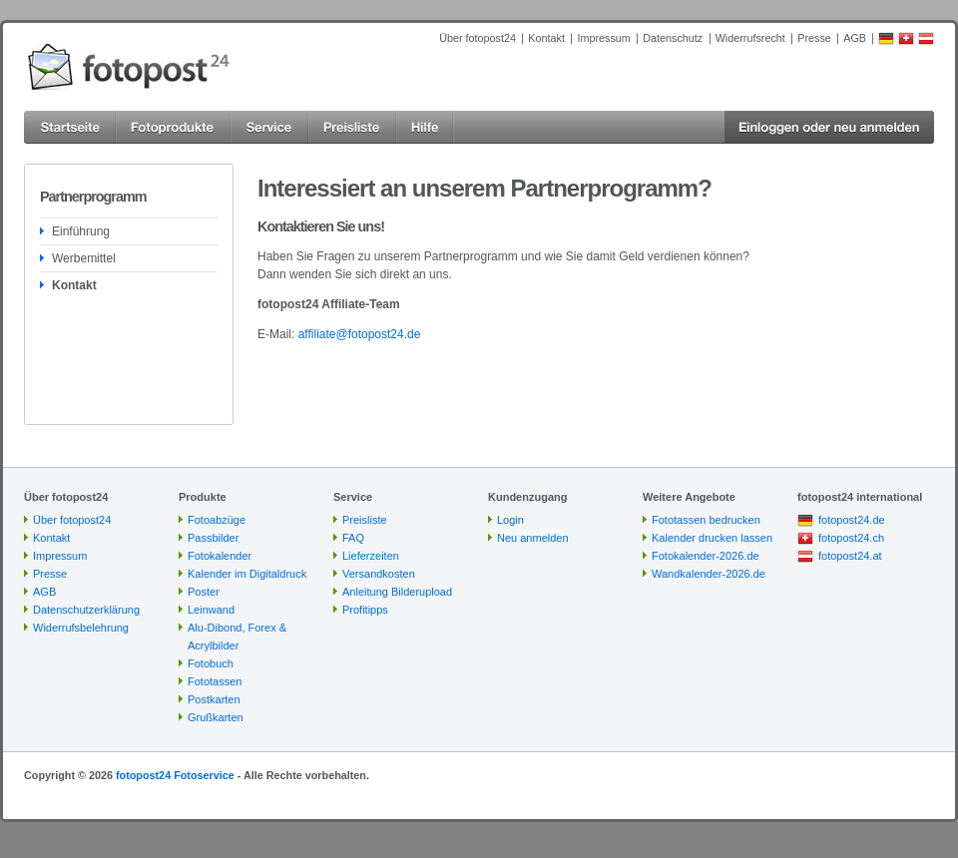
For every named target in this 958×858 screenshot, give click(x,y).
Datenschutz (673, 38)
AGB (854, 38)
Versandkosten (378, 574)
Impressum (603, 38)
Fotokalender (219, 556)
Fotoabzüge (216, 520)
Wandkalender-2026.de (708, 574)
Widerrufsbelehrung (81, 628)
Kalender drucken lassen (712, 538)
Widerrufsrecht (750, 38)
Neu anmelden (533, 538)
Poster (204, 592)
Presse (814, 38)
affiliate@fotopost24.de (359, 334)
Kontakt (546, 38)
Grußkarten (215, 717)
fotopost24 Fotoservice (175, 775)
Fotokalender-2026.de (705, 556)
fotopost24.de (851, 520)
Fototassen (214, 681)
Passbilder (213, 538)
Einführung (81, 231)
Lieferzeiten (370, 556)
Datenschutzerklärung (86, 610)
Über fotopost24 (477, 38)
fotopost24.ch (851, 538)
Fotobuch (211, 663)
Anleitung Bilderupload (397, 592)
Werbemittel (84, 258)
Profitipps (365, 610)
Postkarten (214, 699)
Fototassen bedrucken (706, 520)
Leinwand (211, 610)
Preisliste (364, 520)
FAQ (353, 538)
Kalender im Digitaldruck (247, 574)
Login (510, 520)
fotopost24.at (850, 556)
